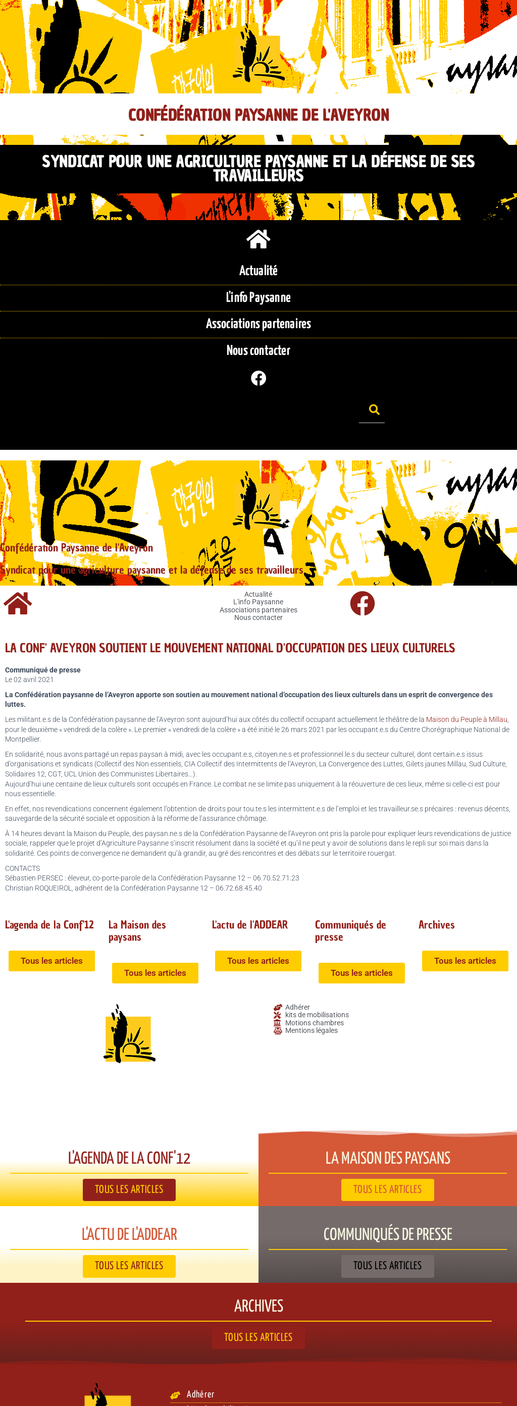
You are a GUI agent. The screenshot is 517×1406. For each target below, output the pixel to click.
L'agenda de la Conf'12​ (36, 877)
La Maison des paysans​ (140, 877)
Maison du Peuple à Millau (466, 666)
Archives (438, 871)
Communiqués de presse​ (355, 877)
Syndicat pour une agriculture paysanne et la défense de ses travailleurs (258, 162)
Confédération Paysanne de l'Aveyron (258, 115)
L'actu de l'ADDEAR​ (255, 871)
